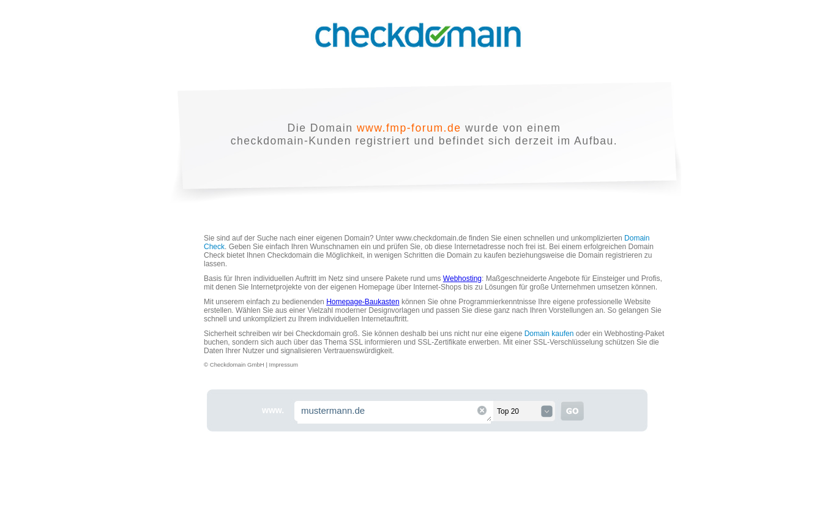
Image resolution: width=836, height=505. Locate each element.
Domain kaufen (549, 333)
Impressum (283, 364)
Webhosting (462, 278)
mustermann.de (394, 412)
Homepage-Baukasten (362, 301)
